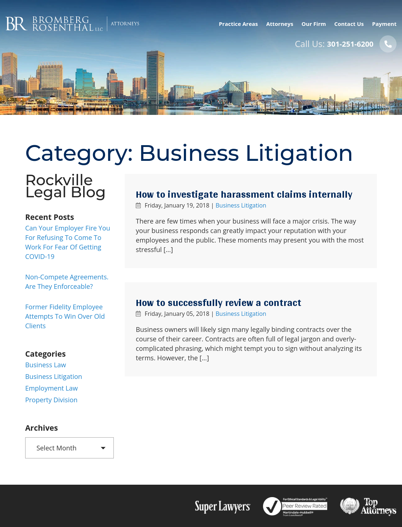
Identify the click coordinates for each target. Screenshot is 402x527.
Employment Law (51, 388)
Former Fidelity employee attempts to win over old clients (65, 316)
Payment (384, 23)
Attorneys (279, 23)
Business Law (45, 364)
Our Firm (314, 23)
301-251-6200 (350, 44)
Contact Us (349, 23)
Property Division (51, 399)
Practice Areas (238, 23)
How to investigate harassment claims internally (244, 194)
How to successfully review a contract (218, 303)
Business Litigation (241, 205)
